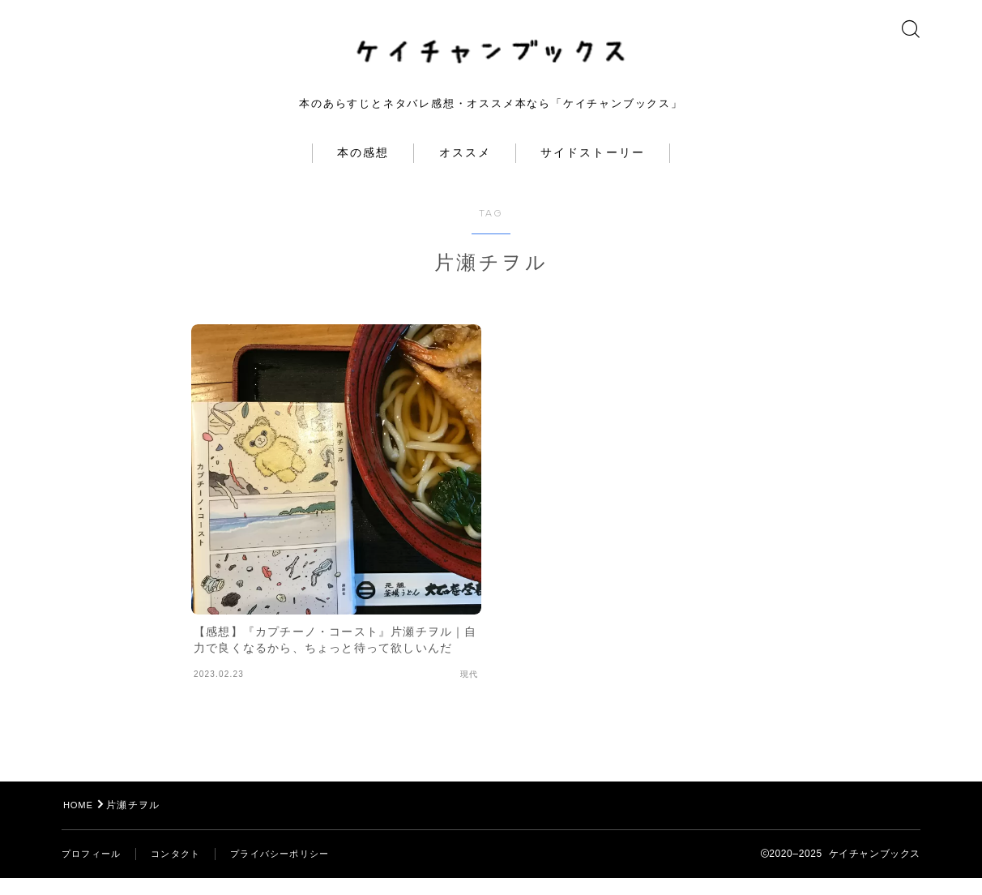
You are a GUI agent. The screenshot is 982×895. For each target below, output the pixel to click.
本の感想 (363, 170)
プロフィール (94, 870)
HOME (79, 822)
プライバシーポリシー (292, 870)
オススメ (465, 170)
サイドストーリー (592, 170)
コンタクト (182, 870)
